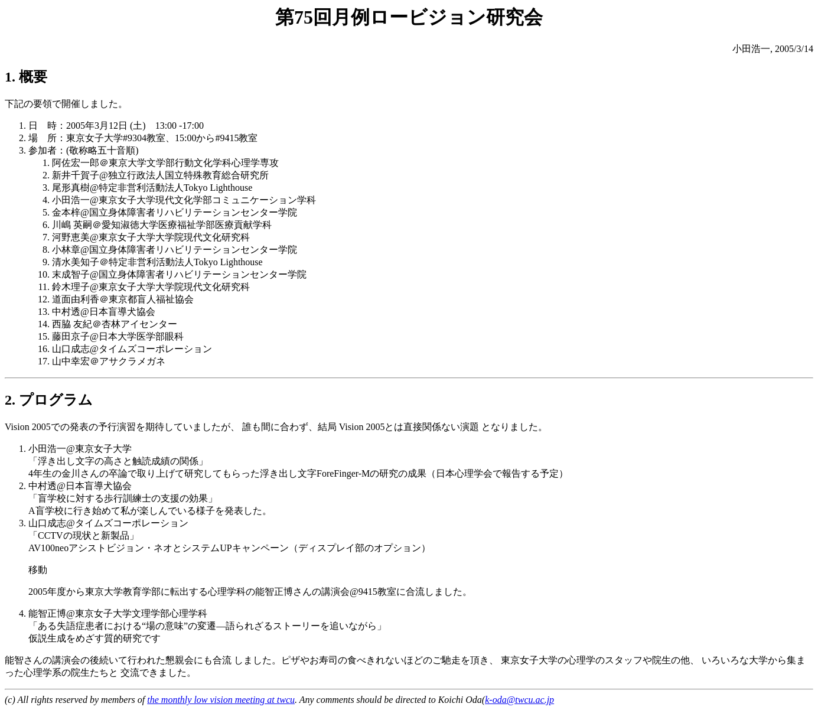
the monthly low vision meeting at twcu (221, 700)
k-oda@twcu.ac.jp (519, 700)
